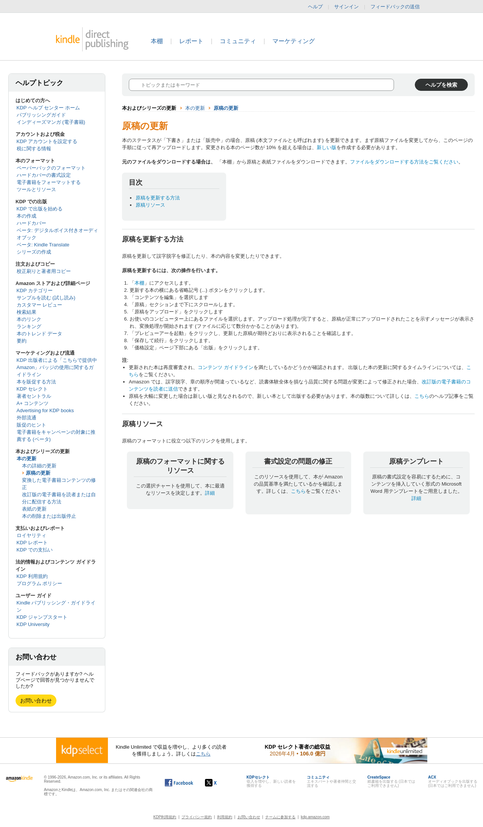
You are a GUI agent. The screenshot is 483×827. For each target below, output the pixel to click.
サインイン (346, 6)
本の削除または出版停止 (49, 516)
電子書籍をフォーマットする (49, 182)
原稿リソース (150, 205)
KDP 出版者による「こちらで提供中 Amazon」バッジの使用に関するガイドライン (57, 367)
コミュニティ (238, 41)
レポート (191, 41)
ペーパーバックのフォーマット (51, 168)
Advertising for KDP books (45, 410)
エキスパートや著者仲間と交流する (331, 781)
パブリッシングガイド (41, 115)
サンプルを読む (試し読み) (46, 298)
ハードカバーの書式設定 (44, 175)
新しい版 (326, 147)
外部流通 (26, 418)
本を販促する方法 (36, 382)
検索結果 (26, 312)
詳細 (210, 493)
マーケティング (293, 41)
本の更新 (26, 458)
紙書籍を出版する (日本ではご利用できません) (391, 781)
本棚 (157, 41)
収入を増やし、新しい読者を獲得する (271, 781)
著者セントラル (34, 396)
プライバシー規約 (196, 817)
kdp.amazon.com (315, 817)
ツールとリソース (36, 189)
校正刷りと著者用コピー (44, 271)
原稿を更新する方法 (158, 198)
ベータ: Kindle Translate (43, 245)
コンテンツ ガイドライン (225, 367)
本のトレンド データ (40, 333)
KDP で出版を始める (40, 209)
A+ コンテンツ (33, 403)
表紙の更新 (34, 509)
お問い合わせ (36, 701)
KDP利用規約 (165, 817)
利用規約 (224, 817)
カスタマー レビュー (40, 305)
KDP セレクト (32, 389)
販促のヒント (31, 425)
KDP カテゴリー (35, 290)
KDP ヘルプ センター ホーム (48, 108)
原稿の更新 (38, 473)
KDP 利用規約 (32, 576)
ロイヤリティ (31, 535)
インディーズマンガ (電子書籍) (51, 122)
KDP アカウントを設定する (47, 141)
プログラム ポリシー (40, 583)
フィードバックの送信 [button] (398, 7)
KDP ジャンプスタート (42, 617)
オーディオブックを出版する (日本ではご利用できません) (452, 781)
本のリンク (29, 319)
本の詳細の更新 (39, 466)
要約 (22, 341)
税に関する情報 (34, 148)
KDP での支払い (35, 550)
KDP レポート (32, 542)
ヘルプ (315, 6)
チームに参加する (280, 817)
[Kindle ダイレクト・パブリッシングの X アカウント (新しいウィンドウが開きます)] (219, 783)
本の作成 (26, 216)
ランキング (29, 326)
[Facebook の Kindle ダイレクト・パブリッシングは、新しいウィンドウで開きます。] (179, 783)
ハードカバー (31, 223)
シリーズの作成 (34, 252)
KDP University (33, 624)
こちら (421, 396)
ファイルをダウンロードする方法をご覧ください (404, 162)
